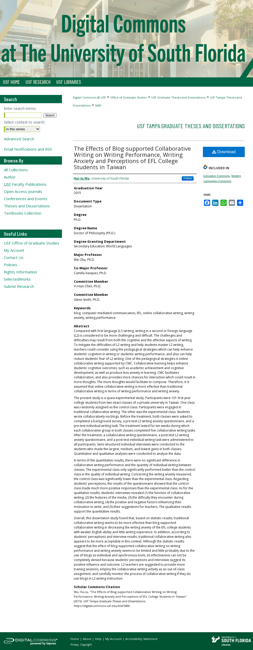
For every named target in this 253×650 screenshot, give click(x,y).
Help (98, 639)
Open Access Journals (23, 191)
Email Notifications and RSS (28, 149)
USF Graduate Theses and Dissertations (178, 97)
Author (10, 177)
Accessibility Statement (141, 639)
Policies (10, 264)
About (87, 639)
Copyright (86, 644)
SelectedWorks (17, 279)
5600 (98, 105)
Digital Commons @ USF (89, 97)
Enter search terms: (20, 108)
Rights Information (20, 271)
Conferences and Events (25, 198)
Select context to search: (24, 122)
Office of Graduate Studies (128, 97)
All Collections (16, 169)
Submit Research (19, 286)
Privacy (75, 644)
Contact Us (13, 257)
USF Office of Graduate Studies (31, 243)
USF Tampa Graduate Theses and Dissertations (191, 125)
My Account (14, 250)
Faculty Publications (25, 184)
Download (224, 152)
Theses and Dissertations (27, 205)
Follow (188, 178)
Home (75, 639)
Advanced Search (19, 138)
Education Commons (216, 175)
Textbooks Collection (22, 213)
